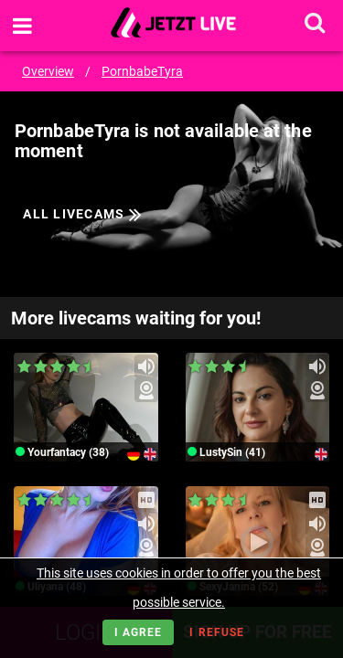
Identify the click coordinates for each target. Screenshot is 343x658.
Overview (48, 71)
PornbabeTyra (142, 71)
